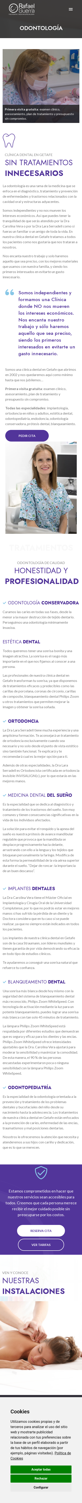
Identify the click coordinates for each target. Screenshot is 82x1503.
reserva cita (41, 1231)
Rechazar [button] (41, 1478)
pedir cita (27, 436)
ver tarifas (41, 1245)
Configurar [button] (41, 1487)
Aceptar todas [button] (41, 1469)
